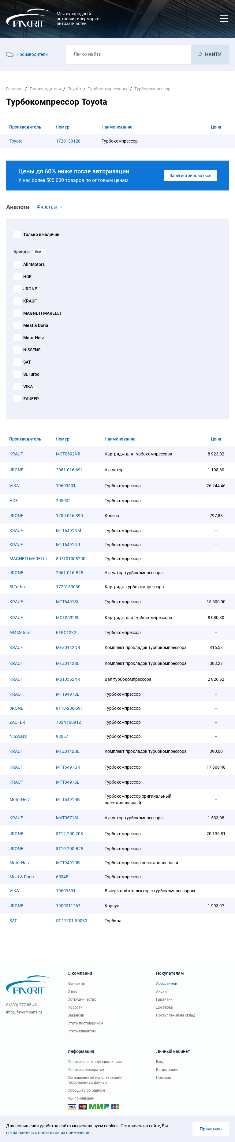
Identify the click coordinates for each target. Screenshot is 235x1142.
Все (38, 251)
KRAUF (30, 301)
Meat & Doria (35, 325)
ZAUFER (31, 398)
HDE (27, 276)
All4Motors (34, 264)
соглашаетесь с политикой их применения (48, 1132)
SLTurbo (31, 374)
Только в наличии (41, 234)
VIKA (28, 386)
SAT (27, 362)
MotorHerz (33, 337)
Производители (32, 54)
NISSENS (31, 349)
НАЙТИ (213, 54)
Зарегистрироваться (190, 175)
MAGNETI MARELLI (42, 313)
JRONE (30, 288)
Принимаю (211, 1128)
